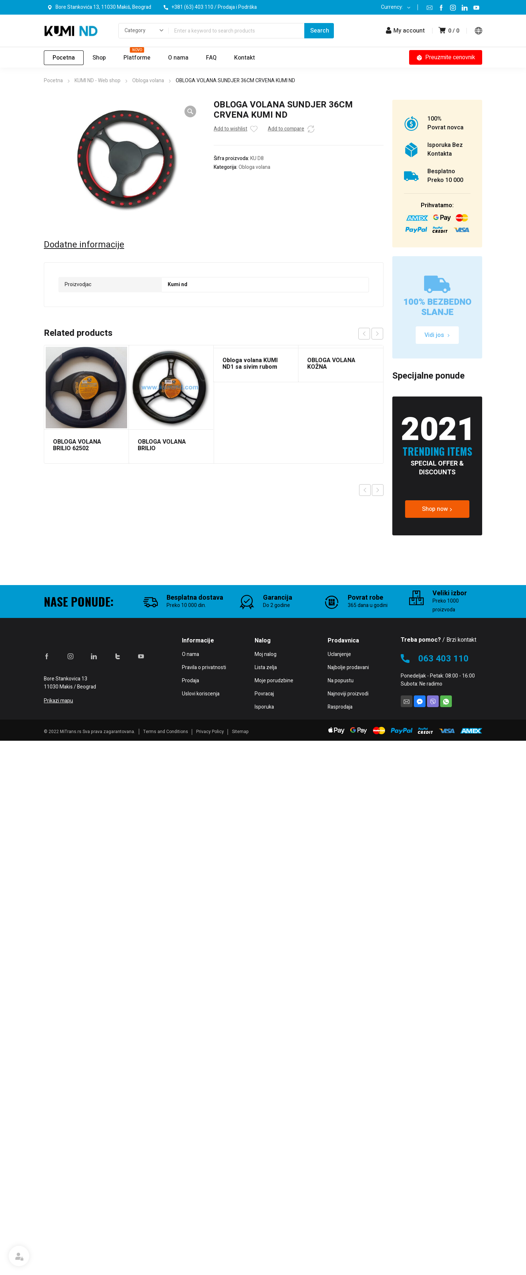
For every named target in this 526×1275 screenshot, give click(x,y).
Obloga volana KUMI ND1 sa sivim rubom (250, 363)
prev (364, 333)
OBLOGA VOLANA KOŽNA (331, 363)
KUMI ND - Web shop (98, 80)
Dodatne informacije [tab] (84, 245)
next (377, 333)
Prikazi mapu (58, 1235)
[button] (190, 111)
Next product (378, 490)
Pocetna (53, 80)
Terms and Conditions (165, 1266)
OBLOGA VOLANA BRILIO (162, 445)
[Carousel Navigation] (370, 333)
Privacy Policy (210, 1266)
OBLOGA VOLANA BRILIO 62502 (77, 445)
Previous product (365, 490)
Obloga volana (148, 80)
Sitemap (240, 1266)
